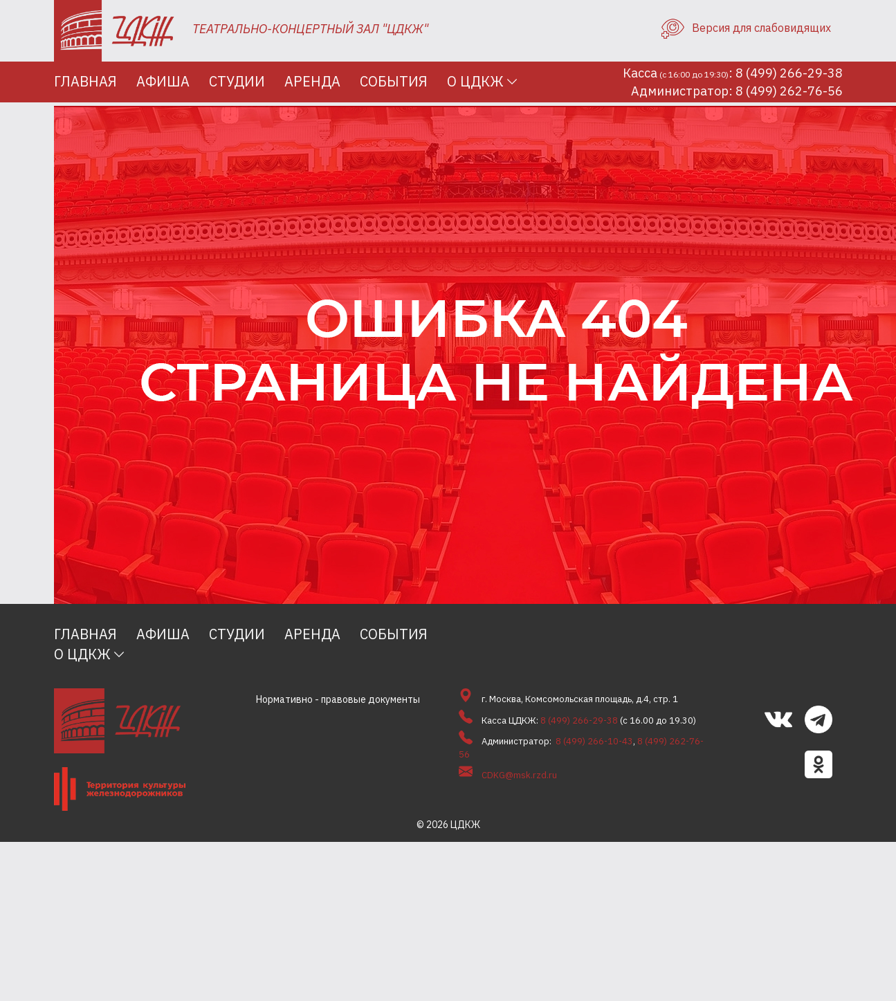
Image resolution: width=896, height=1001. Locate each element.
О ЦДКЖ (475, 81)
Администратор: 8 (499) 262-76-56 (737, 91)
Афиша (163, 81)
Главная (85, 81)
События (394, 81)
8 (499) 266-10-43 (594, 741)
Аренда (312, 81)
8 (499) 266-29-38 (579, 720)
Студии (237, 81)
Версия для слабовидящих (746, 28)
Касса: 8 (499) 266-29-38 (733, 73)
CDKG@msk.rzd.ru (519, 775)
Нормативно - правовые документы (338, 699)
